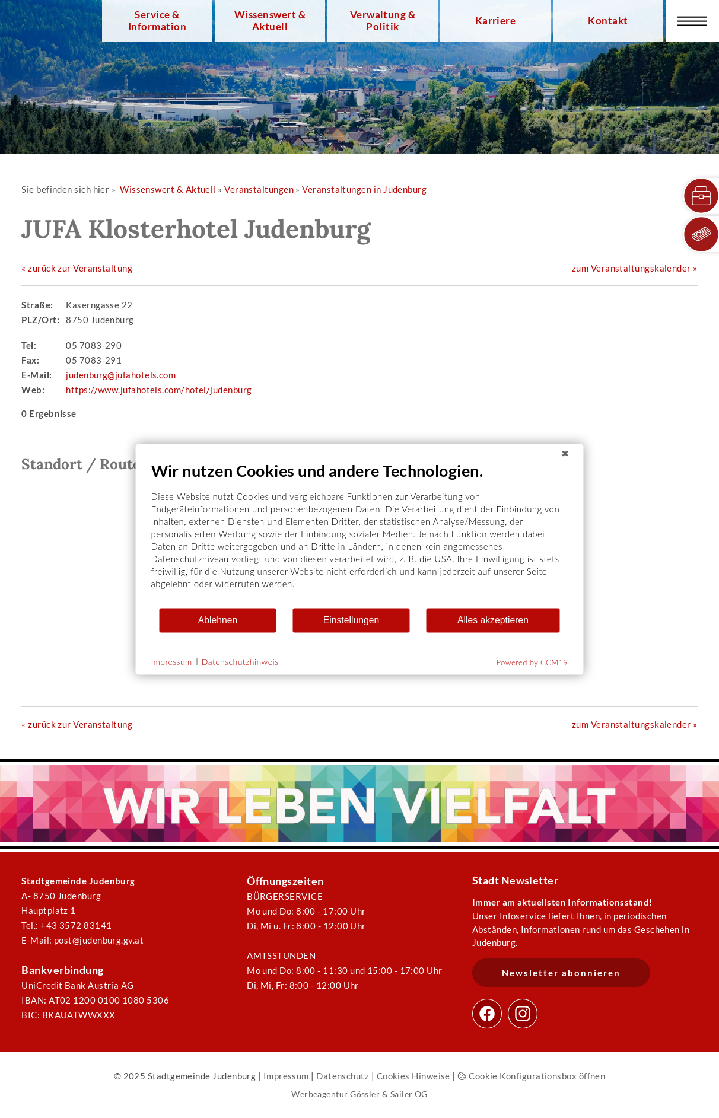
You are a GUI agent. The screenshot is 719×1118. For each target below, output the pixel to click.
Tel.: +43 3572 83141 (66, 925)
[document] (359, 533)
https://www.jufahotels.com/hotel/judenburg (159, 389)
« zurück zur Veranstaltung (76, 268)
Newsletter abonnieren (561, 972)
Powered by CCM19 (532, 662)
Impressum (286, 1076)
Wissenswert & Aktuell (270, 21)
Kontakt (608, 21)
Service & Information (157, 21)
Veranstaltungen (259, 189)
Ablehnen (218, 620)
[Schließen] (565, 453)
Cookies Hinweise (413, 1076)
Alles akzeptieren (493, 620)
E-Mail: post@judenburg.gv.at (82, 940)
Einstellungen (351, 620)
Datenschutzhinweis (240, 662)
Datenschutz (342, 1076)
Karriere (495, 21)
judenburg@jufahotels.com (121, 375)
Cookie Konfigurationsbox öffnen (531, 1076)
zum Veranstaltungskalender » (635, 268)
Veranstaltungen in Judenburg (364, 189)
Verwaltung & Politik (382, 21)
